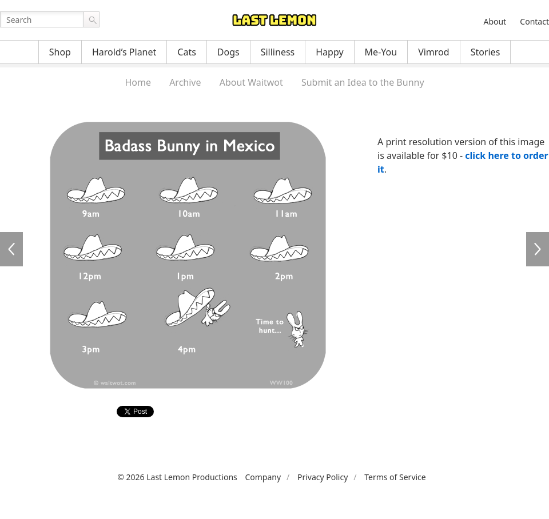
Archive (185, 82)
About (494, 21)
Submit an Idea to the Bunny (362, 82)
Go (91, 19)
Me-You (381, 52)
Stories (485, 52)
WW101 (537, 249)
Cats (186, 52)
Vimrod (433, 52)
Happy (329, 52)
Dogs (228, 52)
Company (263, 477)
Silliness (278, 52)
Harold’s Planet (124, 52)
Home (138, 82)
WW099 (11, 249)
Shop (60, 52)
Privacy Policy (322, 477)
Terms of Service (395, 477)
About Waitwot (251, 82)
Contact (534, 21)
